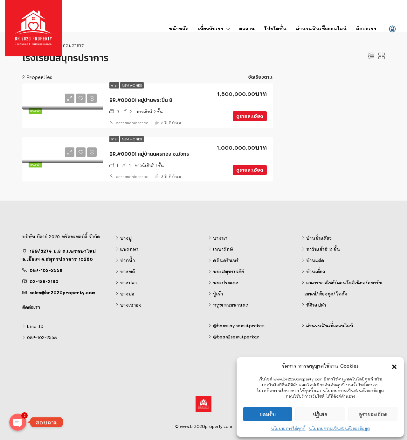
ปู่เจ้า (218, 294)
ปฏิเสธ (320, 414)
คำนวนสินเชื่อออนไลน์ (321, 28)
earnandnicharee (132, 122)
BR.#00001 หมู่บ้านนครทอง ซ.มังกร (149, 154)
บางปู (126, 238)
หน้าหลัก (179, 28)
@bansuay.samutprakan (239, 326)
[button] (394, 366)
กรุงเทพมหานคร (230, 305)
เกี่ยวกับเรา (210, 28)
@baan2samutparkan (236, 337)
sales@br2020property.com (62, 292)
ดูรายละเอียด (372, 414)
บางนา (220, 238)
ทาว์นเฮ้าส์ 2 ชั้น (323, 249)
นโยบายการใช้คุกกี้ (288, 428)
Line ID (35, 326)
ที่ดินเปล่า (316, 305)
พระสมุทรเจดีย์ (228, 271)
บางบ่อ (127, 294)
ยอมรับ (267, 414)
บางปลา (128, 283)
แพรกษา (129, 249)
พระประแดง (225, 283)
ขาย (114, 85)
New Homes (132, 85)
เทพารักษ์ (223, 249)
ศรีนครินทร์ (226, 260)
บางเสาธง (130, 305)
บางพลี (127, 271)
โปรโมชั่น (275, 28)
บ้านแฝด (315, 260)
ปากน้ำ (127, 260)
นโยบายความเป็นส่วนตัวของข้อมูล (339, 428)
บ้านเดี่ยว (315, 271)
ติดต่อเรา (366, 28)
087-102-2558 (46, 270)
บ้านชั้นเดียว (319, 238)
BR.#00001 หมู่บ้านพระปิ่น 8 (140, 100)
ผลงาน (247, 28)
